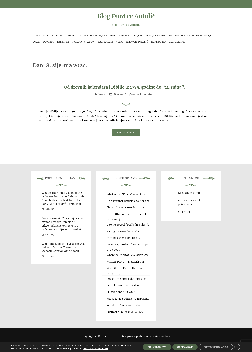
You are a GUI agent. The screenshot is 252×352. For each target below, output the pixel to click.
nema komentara (141, 94)
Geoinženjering (120, 35)
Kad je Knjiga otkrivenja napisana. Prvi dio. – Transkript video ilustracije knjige (128, 305)
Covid (36, 41)
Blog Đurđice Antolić (126, 16)
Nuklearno (158, 41)
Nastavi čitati (126, 132)
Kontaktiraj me (53, 35)
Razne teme (105, 41)
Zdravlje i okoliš (137, 41)
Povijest (48, 41)
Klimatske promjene (93, 35)
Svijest (138, 35)
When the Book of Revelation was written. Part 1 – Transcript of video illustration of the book (63, 247)
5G (170, 35)
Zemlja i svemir (156, 35)
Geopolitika (177, 41)
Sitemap (184, 211)
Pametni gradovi (83, 41)
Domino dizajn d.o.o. (132, 342)
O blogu (72, 35)
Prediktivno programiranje (193, 35)
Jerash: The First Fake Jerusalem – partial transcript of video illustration (128, 285)
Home (36, 35)
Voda (119, 41)
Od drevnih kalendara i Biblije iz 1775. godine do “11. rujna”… (126, 87)
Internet (63, 41)
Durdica (102, 94)
